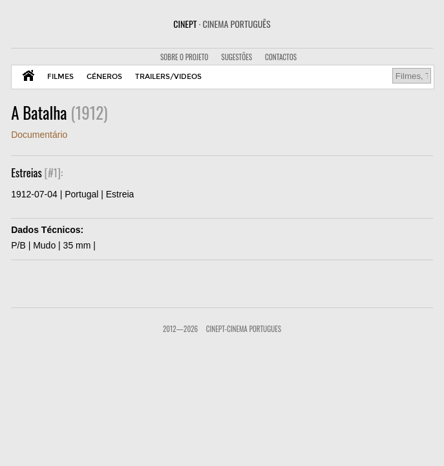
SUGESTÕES (236, 57)
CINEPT (221, 23)
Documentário (39, 134)
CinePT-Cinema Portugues (243, 329)
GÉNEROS (104, 76)
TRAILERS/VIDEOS (168, 76)
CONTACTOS (281, 57)
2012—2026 (180, 329)
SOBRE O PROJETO (184, 57)
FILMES (60, 76)
